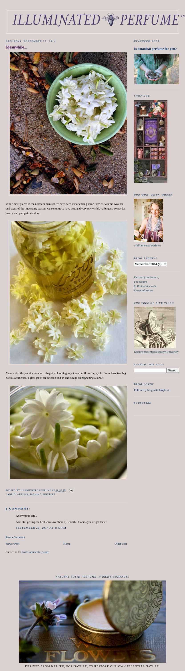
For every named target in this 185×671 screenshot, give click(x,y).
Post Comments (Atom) (35, 552)
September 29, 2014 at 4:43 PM (41, 527)
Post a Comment (15, 537)
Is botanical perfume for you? (155, 48)
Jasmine (35, 494)
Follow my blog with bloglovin (152, 390)
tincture (49, 494)
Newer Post (12, 543)
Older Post (121, 543)
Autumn (22, 494)
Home (66, 543)
